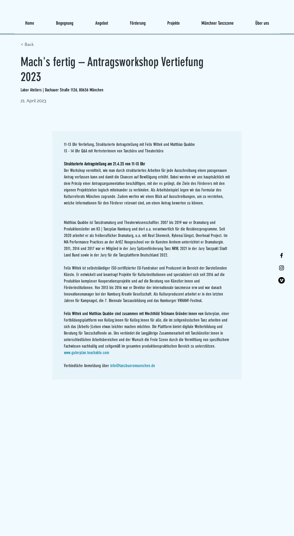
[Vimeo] (281, 280)
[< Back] (40, 44)
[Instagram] (281, 268)
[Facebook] (281, 255)
